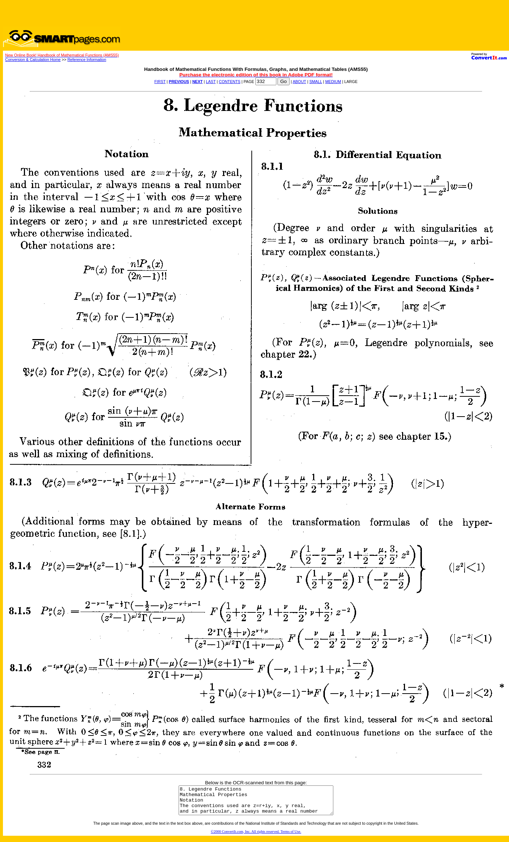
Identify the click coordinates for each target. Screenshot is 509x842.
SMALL (315, 81)
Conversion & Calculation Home (33, 59)
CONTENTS (229, 81)
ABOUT (299, 81)
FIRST (160, 81)
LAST (210, 81)
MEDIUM (333, 81)
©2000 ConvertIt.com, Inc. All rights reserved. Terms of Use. (256, 837)
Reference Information (86, 59)
